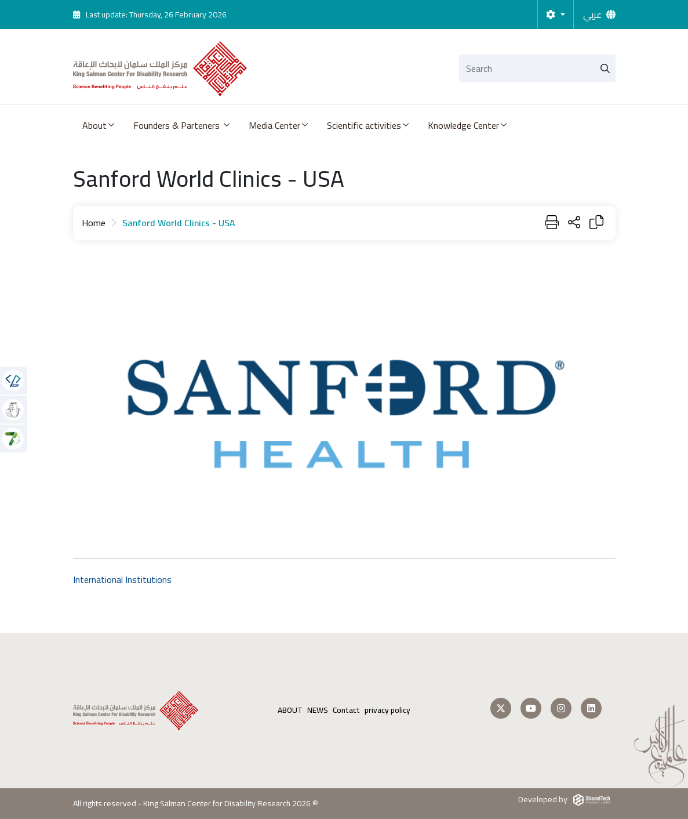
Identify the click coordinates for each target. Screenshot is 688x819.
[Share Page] (574, 223)
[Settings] (555, 14)
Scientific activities (364, 125)
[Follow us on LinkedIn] (591, 708)
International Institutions (122, 579)
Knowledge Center (463, 125)
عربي (592, 14)
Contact (346, 710)
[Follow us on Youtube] (530, 708)
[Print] (551, 223)
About (94, 125)
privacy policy (387, 710)
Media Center (274, 125)
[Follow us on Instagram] (561, 708)
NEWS (317, 710)
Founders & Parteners (177, 125)
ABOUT (290, 710)
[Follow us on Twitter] (500, 708)
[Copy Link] (596, 223)
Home (93, 222)
